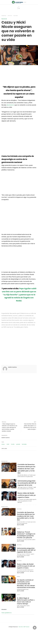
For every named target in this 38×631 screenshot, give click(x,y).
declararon (10, 105)
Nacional (16, 15)
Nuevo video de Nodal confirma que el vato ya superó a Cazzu (27, 495)
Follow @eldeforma (6, 612)
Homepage (3, 15)
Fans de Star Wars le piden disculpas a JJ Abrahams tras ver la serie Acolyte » (30, 426)
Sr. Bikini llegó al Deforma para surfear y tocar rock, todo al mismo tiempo (26, 601)
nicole (12, 444)
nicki (8, 444)
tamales (24, 444)
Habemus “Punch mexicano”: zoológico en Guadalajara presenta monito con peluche (26, 535)
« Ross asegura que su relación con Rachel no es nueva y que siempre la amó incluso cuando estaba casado (9, 427)
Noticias (10, 15)
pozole (18, 444)
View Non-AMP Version (23, 626)
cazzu (3, 444)
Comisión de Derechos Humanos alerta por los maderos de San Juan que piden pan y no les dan (26, 468)
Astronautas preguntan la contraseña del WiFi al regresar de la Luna (27, 483)
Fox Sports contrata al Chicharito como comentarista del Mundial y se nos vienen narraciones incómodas (26, 583)
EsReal (18, 528)
